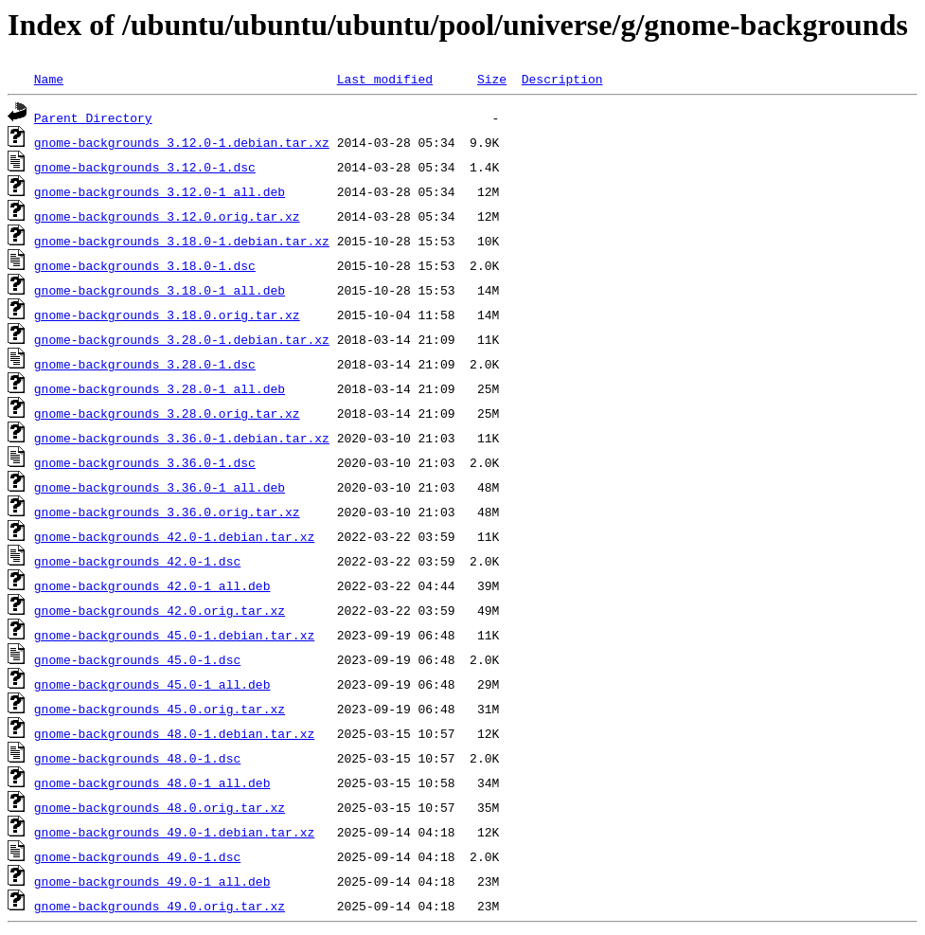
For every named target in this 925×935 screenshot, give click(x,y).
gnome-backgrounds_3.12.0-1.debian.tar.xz (181, 142)
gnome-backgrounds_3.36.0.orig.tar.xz (167, 511)
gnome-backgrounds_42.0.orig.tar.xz (159, 610)
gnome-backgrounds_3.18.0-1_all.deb (159, 289)
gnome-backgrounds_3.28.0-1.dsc (145, 363)
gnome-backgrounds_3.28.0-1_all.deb (159, 388)
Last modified (385, 78)
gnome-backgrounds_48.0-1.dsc (137, 757)
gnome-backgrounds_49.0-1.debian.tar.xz (174, 831)
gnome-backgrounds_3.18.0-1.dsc (145, 265)
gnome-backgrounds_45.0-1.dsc (137, 659)
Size (492, 78)
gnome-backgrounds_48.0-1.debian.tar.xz (174, 733)
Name (48, 78)
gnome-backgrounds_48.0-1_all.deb (152, 782)
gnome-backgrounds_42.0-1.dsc (137, 560)
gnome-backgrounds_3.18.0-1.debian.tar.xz (181, 240)
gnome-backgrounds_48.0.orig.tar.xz (159, 807)
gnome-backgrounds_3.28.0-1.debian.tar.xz (181, 339)
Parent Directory (93, 117)
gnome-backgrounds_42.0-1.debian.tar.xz (174, 536)
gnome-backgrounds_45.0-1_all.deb (152, 683)
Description (562, 78)
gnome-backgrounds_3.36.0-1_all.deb (159, 486)
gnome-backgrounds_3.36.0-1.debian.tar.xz (181, 437)
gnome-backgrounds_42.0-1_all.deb (152, 585)
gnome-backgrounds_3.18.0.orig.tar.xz (167, 314)
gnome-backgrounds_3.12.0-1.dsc (145, 166)
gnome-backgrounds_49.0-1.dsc (137, 856)
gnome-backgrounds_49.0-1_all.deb (152, 881)
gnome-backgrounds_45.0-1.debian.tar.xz (174, 634)
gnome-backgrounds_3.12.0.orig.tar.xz (167, 216)
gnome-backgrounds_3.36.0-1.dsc (145, 462)
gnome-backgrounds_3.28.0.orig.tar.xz (167, 413)
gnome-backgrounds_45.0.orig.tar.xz (159, 708)
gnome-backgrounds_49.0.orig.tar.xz (159, 905)
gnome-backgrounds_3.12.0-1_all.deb (159, 191)
